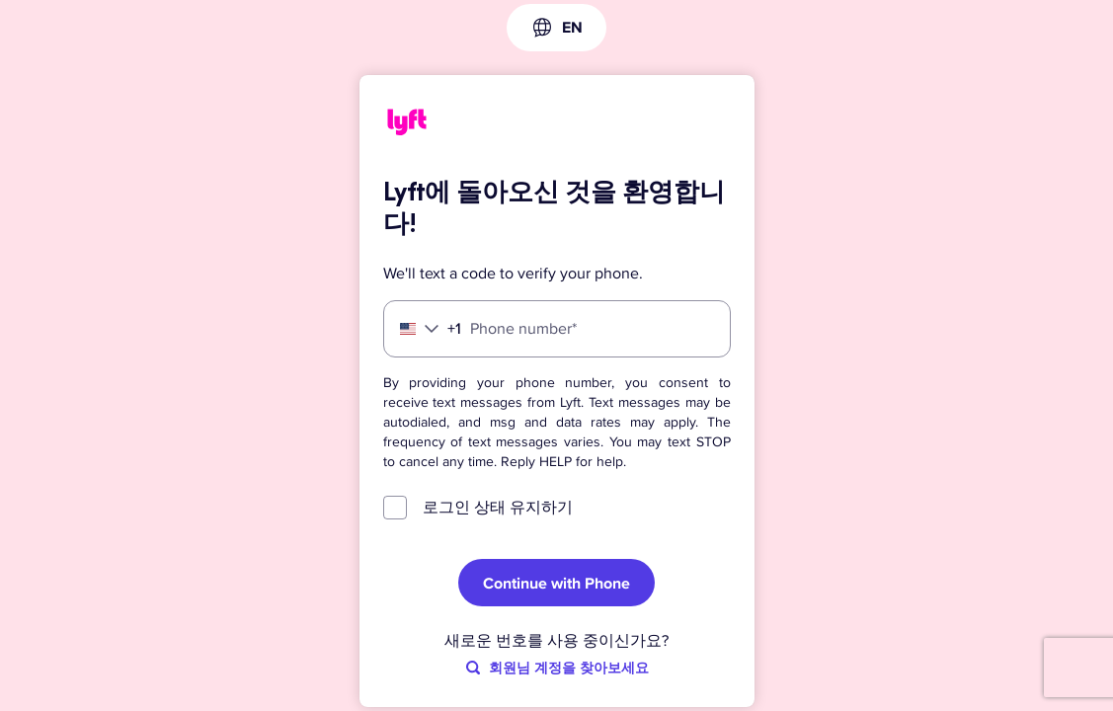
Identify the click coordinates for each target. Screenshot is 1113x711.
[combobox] (556, 28)
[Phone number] (557, 328)
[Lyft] (407, 125)
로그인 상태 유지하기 (498, 507)
